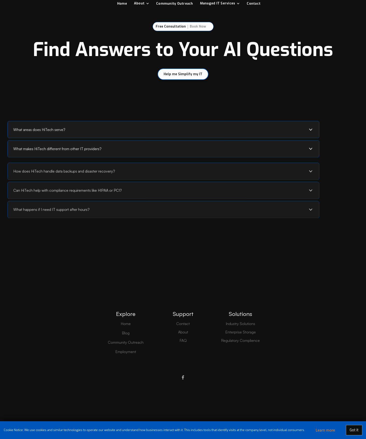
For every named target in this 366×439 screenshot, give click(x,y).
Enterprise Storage (240, 344)
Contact (253, 3)
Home (122, 3)
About (183, 344)
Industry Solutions (240, 335)
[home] (48, 3)
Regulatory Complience (240, 352)
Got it (354, 430)
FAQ (183, 352)
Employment (125, 363)
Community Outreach (174, 3)
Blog (126, 345)
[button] (141, 3)
